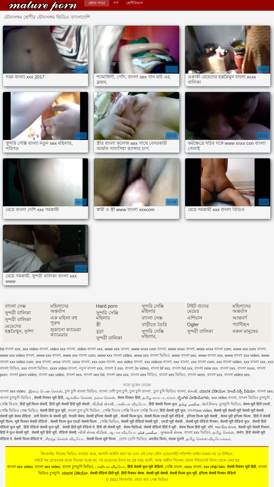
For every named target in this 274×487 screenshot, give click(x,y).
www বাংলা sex (184, 355)
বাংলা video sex (237, 374)
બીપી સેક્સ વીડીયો (92, 432)
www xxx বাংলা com (79, 355)
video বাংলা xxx (89, 349)
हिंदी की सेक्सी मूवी (109, 427)
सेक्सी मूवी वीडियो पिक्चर (202, 421)
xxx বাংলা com (202, 362)
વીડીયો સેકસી (103, 404)
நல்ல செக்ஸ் (105, 397)
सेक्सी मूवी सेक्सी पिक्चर (253, 427)
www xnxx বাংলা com (213, 349)
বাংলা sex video (13, 391)
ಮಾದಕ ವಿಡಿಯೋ (212, 391)
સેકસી (192, 391)
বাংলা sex (74, 374)
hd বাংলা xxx (10, 349)
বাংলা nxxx (246, 368)
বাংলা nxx (227, 368)
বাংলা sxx (214, 374)
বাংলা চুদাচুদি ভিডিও (16, 397)
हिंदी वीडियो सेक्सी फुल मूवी (42, 427)
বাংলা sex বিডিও (144, 374)
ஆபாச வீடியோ (122, 432)
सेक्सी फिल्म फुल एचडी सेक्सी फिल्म (74, 421)
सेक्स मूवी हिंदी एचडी (257, 404)
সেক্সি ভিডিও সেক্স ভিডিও (19, 410)
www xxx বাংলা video (114, 355)
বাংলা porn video (23, 374)
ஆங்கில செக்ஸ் (78, 397)
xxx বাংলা (181, 362)
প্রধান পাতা (96, 3)
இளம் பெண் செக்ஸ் (46, 391)
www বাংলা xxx (210, 355)
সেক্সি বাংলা (173, 467)
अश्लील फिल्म (157, 439)
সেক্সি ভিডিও (109, 421)
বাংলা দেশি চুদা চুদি (113, 391)
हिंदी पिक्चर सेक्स (132, 473)
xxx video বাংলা (129, 362)
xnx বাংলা (43, 362)
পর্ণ (115, 3)
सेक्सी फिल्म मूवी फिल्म (101, 439)
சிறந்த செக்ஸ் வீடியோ (65, 439)
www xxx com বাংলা (249, 349)
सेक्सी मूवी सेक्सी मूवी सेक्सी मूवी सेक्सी (239, 410)
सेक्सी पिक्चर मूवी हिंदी (48, 397)
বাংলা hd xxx (182, 368)
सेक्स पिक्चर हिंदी (128, 397)
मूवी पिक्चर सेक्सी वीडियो (31, 421)
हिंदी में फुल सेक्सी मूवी (14, 432)
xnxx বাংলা (61, 362)
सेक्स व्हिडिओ (133, 427)
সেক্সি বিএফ (9, 404)
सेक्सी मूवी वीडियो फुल (235, 421)
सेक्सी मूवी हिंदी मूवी (44, 432)
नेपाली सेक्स (76, 416)
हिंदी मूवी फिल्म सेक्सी (33, 404)
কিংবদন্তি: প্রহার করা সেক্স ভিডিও (43, 6)
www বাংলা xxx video (242, 355)
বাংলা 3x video (137, 368)
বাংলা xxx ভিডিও (197, 432)
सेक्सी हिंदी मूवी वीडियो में (78, 427)
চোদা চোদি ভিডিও (133, 439)
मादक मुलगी (176, 439)
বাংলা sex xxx (117, 374)
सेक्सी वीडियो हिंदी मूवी (104, 473)
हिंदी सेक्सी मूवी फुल (172, 410)
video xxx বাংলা (62, 349)
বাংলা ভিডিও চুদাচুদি (255, 397)
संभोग (239, 432)
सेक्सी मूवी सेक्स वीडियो (16, 416)
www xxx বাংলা (48, 355)
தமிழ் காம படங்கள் (159, 397)
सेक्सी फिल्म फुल (131, 416)
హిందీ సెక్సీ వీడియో (241, 391)
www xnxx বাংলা (181, 349)
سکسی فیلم (148, 432)
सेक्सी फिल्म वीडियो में (28, 439)
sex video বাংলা (35, 349)
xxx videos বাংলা (158, 362)
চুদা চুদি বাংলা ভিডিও (81, 391)
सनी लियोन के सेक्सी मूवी (50, 416)
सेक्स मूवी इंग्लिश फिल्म (236, 416)
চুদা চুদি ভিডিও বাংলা (170, 391)
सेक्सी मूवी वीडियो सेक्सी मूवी (140, 421)
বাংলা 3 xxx (114, 368)
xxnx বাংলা (81, 362)
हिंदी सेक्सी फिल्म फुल (163, 404)
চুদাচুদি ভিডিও (230, 404)
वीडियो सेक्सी (67, 432)
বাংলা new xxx (206, 368)
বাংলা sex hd (94, 374)
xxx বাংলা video (229, 362)
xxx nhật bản (214, 467)
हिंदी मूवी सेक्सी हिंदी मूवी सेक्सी (69, 404)
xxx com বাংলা (103, 362)
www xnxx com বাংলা (148, 349)
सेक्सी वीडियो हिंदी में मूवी (160, 427)
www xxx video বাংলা (17, 355)
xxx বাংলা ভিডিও (34, 368)
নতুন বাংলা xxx (90, 368)
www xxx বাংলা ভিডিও (152, 355)
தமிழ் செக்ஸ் (223, 432)
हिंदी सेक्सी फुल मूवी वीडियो (145, 467)
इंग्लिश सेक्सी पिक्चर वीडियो (217, 473)
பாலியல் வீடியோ (131, 404)
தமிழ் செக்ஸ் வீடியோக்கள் (208, 439)
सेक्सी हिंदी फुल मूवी (53, 410)
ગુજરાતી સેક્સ (171, 432)
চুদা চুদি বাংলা (140, 391)
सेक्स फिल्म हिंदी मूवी (192, 427)
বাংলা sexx (196, 374)
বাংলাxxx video (200, 410)
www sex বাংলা (117, 349)
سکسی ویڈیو (189, 404)
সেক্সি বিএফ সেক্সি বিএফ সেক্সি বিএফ (130, 410)
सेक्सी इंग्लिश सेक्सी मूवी (102, 416)
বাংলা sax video (51, 374)
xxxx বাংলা (192, 467)
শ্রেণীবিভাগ (134, 3)
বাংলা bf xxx (160, 368)
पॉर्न (210, 427)
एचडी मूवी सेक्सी (172, 421)
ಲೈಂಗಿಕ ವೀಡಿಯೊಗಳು (193, 397)
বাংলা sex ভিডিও (172, 374)
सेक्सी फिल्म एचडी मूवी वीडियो (164, 416)
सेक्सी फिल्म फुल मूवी (183, 473)
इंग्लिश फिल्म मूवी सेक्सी (203, 416)
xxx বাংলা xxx (255, 362)
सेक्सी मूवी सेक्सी (157, 473)
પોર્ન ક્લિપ (210, 404)
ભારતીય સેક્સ (225, 427)
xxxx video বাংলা (63, 368)
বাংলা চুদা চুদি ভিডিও (84, 410)
